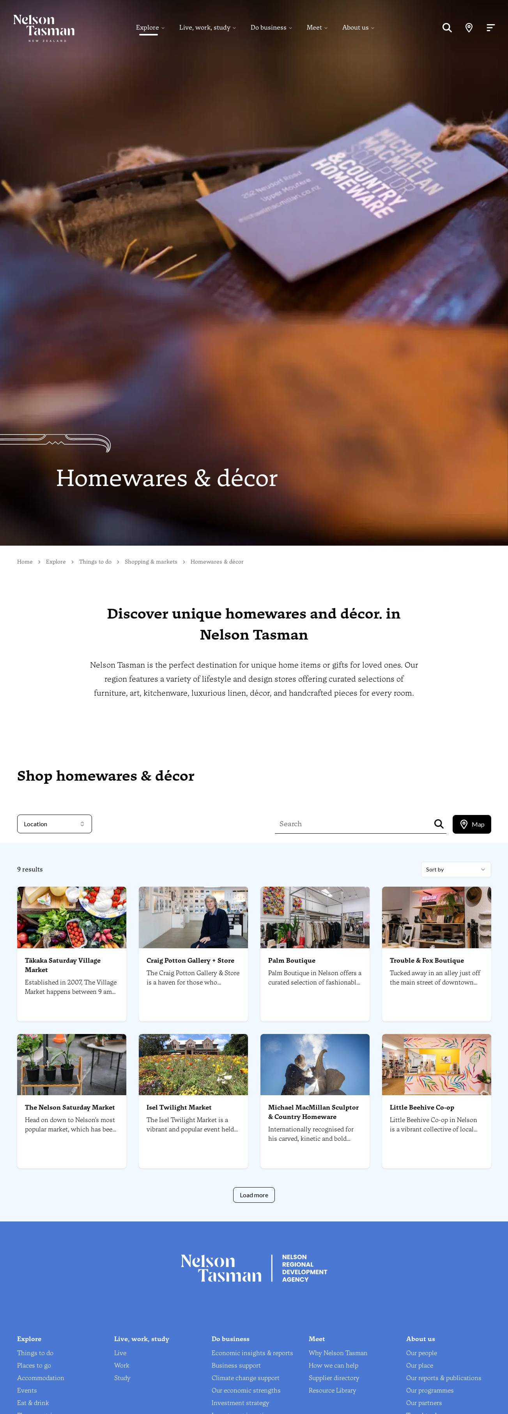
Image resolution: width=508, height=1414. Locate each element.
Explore (147, 28)
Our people (421, 1353)
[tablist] (472, 824)
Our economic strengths (246, 1390)
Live (120, 1353)
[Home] (37, 28)
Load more (254, 1194)
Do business (269, 28)
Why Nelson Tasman (338, 1353)
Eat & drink (33, 1403)
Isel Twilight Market (179, 1107)
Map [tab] (472, 824)
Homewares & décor (217, 562)
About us (355, 28)
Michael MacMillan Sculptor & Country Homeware (313, 1112)
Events (27, 1390)
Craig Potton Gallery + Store (190, 960)
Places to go (34, 1365)
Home (25, 562)
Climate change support (246, 1378)
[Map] (469, 28)
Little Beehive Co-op (422, 1107)
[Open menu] (491, 28)
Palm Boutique (291, 960)
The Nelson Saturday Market (70, 1107)
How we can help (333, 1365)
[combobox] (456, 869)
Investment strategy (240, 1403)
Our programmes (430, 1390)
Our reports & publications (443, 1378)
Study (122, 1378)
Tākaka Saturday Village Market (63, 965)
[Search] (447, 28)
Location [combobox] (54, 823)
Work (121, 1365)
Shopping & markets (151, 562)
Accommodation (40, 1378)
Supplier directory (334, 1378)
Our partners (424, 1403)
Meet (314, 28)
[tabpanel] (254, 1032)
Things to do (95, 562)
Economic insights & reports (252, 1353)
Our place (419, 1365)
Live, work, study (204, 28)
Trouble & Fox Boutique (427, 960)
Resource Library (332, 1390)
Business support (236, 1365)
